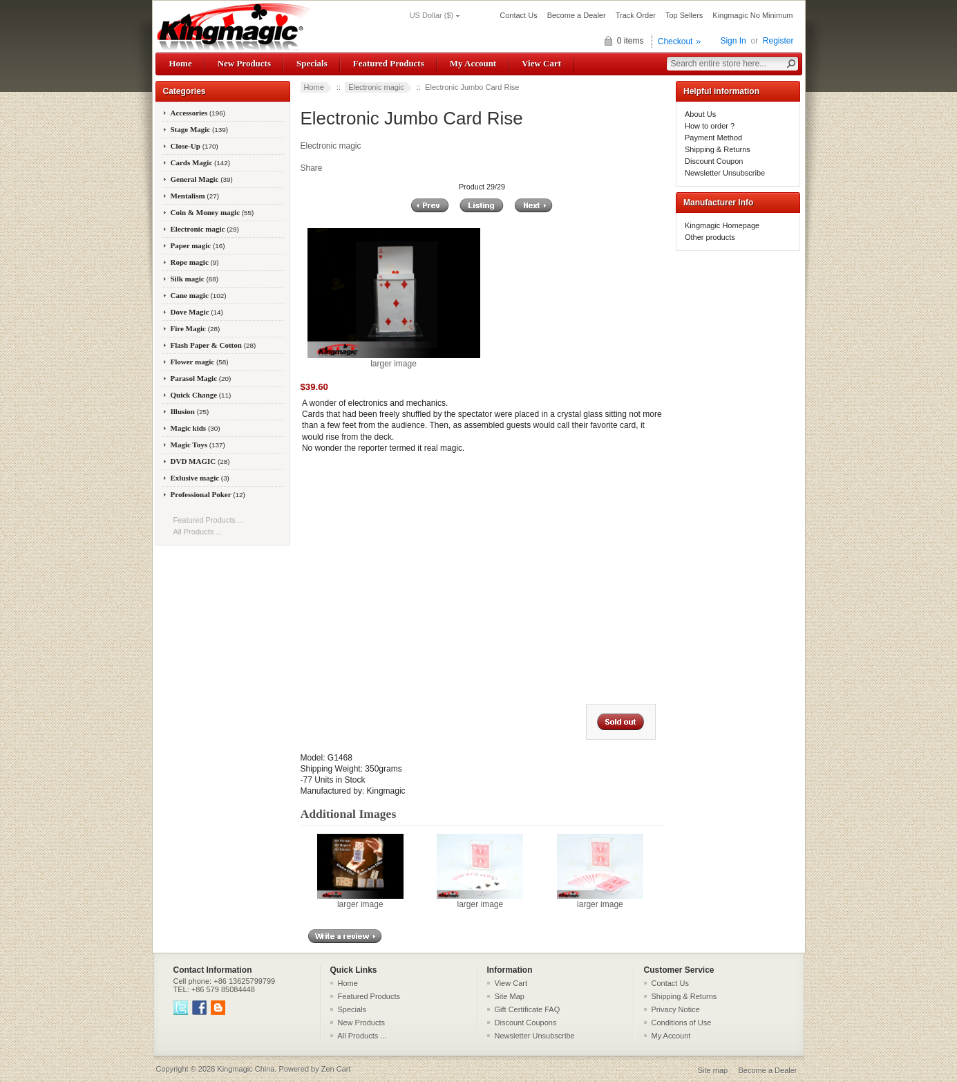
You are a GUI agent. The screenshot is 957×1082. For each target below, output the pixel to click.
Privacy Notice (676, 1009)
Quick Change (201, 395)
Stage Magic (200, 129)
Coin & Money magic (212, 212)
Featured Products (388, 63)
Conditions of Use (682, 1022)
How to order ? (710, 126)
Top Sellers (684, 15)
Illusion (190, 411)
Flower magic (200, 361)
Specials (312, 63)
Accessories (198, 113)
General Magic (202, 179)
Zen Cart (336, 1069)
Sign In (733, 41)
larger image (360, 900)
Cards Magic (201, 162)
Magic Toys (198, 444)
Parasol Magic (201, 378)
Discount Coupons (526, 1022)
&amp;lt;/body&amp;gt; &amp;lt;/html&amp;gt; (474, 573)
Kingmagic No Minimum (752, 15)
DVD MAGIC (200, 461)
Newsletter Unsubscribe (725, 173)
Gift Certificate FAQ (527, 1009)
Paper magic (198, 245)
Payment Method (713, 137)
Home (180, 63)
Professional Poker (208, 494)
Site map (713, 1070)
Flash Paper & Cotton (213, 345)
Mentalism (195, 196)
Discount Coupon (714, 161)
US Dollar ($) (432, 15)
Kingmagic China (245, 1069)
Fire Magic (195, 328)
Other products (710, 237)
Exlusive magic (200, 478)
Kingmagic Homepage (722, 225)
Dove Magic (197, 312)
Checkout (675, 41)
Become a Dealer (576, 15)
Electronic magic (376, 87)
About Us (700, 114)
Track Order (636, 15)
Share (312, 168)
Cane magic (199, 295)
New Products (244, 63)
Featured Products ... (209, 520)
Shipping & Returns (717, 149)
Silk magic (195, 278)
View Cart (541, 63)
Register (778, 41)
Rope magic (195, 262)
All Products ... (197, 532)
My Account (473, 63)
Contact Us (518, 15)
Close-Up (194, 146)
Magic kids (195, 428)
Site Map (509, 996)
